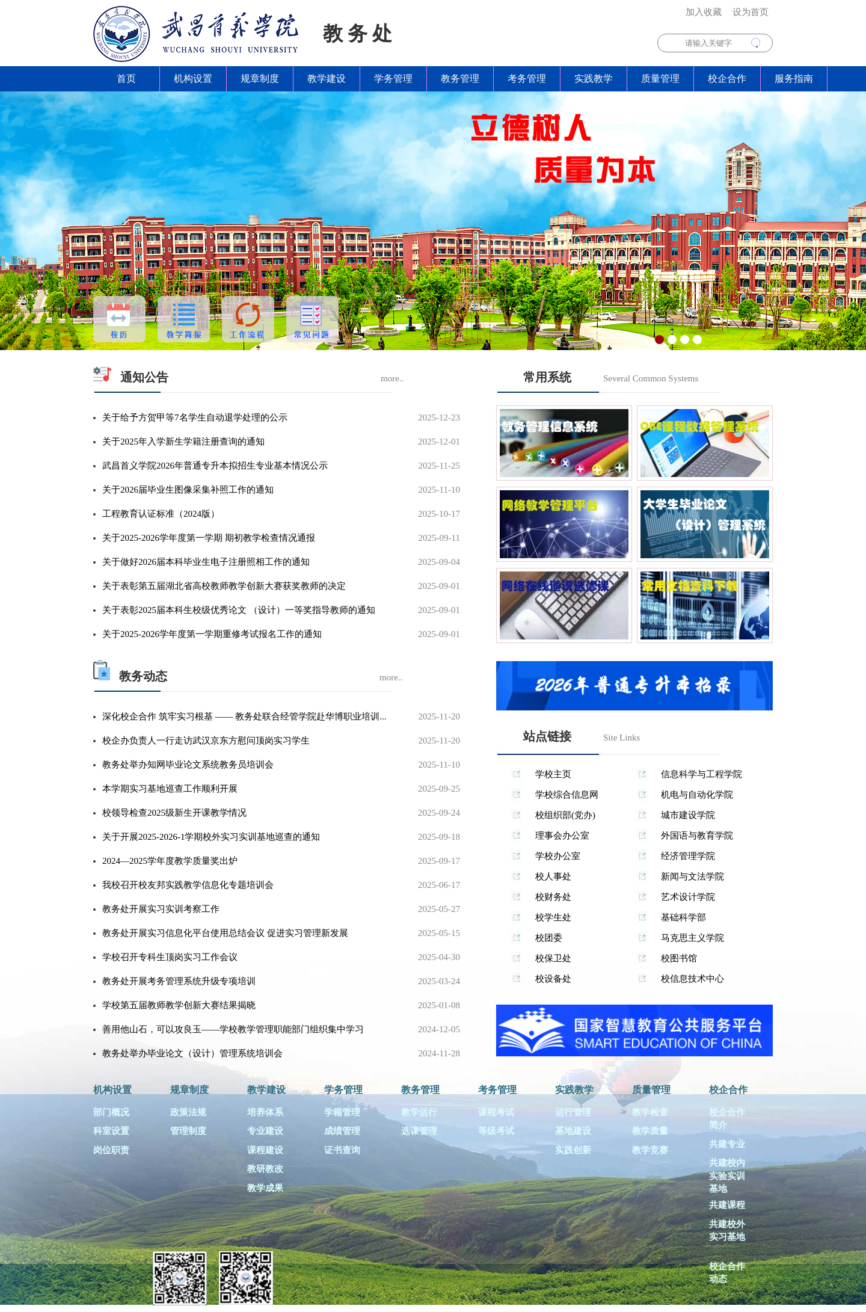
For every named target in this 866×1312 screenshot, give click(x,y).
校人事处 (553, 876)
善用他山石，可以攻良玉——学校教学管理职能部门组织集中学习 (233, 1029)
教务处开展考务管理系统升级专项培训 (179, 981)
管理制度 (188, 1131)
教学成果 (265, 1188)
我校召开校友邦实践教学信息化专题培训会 (188, 885)
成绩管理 (342, 1131)
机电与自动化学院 (697, 794)
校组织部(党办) (565, 815)
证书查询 (342, 1150)
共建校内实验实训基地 (727, 1175)
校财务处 (553, 897)
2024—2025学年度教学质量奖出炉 (170, 861)
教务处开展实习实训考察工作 (161, 909)
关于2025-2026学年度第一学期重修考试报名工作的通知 (212, 634)
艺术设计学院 (688, 897)
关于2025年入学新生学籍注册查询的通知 (183, 441)
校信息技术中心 (692, 979)
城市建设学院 (688, 815)
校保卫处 (553, 958)
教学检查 (650, 1112)
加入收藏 (704, 12)
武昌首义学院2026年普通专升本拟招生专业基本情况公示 (215, 465)
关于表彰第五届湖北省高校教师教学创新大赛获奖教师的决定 (224, 586)
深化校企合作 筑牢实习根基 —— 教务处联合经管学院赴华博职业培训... (244, 716)
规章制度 (260, 78)
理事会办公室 (562, 835)
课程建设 (265, 1150)
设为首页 (750, 12)
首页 (126, 78)
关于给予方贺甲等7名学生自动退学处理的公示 (194, 417)
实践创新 (573, 1150)
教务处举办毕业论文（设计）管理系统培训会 (192, 1053)
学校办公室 (557, 856)
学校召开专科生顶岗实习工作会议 (170, 957)
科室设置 (111, 1131)
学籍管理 (342, 1112)
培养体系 (265, 1112)
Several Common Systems (650, 378)
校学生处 (553, 917)
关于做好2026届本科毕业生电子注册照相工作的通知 (206, 562)
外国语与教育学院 (697, 835)
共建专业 (727, 1144)
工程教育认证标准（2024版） (161, 514)
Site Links (621, 737)
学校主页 (553, 774)
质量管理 (660, 78)
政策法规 (188, 1112)
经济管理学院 (688, 856)
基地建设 (573, 1131)
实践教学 (593, 78)
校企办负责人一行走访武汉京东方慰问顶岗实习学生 (206, 740)
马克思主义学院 (692, 938)
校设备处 (553, 979)
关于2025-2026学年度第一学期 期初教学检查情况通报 (208, 538)
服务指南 (794, 78)
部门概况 (111, 1112)
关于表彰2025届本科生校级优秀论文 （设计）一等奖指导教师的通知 (238, 610)
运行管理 (573, 1112)
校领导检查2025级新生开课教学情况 (174, 813)
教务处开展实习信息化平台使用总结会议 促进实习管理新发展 (225, 933)
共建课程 (727, 1205)
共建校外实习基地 (727, 1230)
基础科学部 (683, 917)
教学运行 (419, 1112)
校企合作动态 (727, 1272)
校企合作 (727, 78)
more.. (392, 378)
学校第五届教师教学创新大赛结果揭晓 (179, 1005)
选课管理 (419, 1131)
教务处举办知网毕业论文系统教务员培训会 (188, 764)
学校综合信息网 (566, 794)
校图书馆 (679, 958)
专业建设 (265, 1131)
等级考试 (496, 1131)
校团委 (548, 938)
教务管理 (460, 78)
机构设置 (193, 78)
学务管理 (393, 78)
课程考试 (496, 1112)
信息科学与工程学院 (701, 774)
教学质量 (650, 1131)
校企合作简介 (727, 1118)
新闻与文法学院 (692, 876)
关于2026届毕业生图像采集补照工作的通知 (188, 489)
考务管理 (527, 78)
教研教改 (265, 1169)
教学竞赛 (650, 1150)
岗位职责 (111, 1150)
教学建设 (326, 78)
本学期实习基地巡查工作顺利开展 (170, 788)
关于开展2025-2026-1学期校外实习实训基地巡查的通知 (211, 837)
